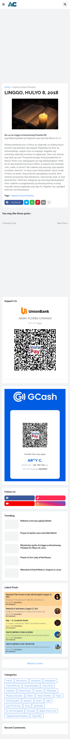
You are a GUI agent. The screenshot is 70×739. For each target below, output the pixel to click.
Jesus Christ (47, 686)
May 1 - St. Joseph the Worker (17, 620)
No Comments (10, 604)
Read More (18, 602)
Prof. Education (12, 701)
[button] (3, 4)
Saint (48, 701)
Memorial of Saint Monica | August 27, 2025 (40, 570)
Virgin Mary (37, 716)
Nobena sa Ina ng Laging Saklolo (35, 521)
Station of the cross (47, 711)
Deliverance (21, 681)
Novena (38, 691)
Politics (30, 696)
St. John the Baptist (14, 711)
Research (28, 701)
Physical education (14, 696)
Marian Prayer (25, 691)
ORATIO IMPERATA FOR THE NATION (20, 644)
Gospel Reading (31, 686)
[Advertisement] (35, 46)
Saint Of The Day (13, 706)
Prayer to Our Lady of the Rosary (35, 557)
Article (9, 681)
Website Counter (35, 663)
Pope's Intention (44, 696)
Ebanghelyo (50, 681)
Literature (10, 691)
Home (7, 87)
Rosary (39, 701)
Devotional (36, 681)
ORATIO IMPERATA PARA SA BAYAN (19, 632)
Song (27, 706)
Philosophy (51, 691)
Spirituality (38, 706)
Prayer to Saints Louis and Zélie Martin (38, 533)
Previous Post (10, 223)
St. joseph (31, 711)
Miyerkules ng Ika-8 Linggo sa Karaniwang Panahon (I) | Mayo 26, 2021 (40, 546)
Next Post (61, 223)
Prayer (58, 696)
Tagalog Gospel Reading (24, 87)
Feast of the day (13, 686)
